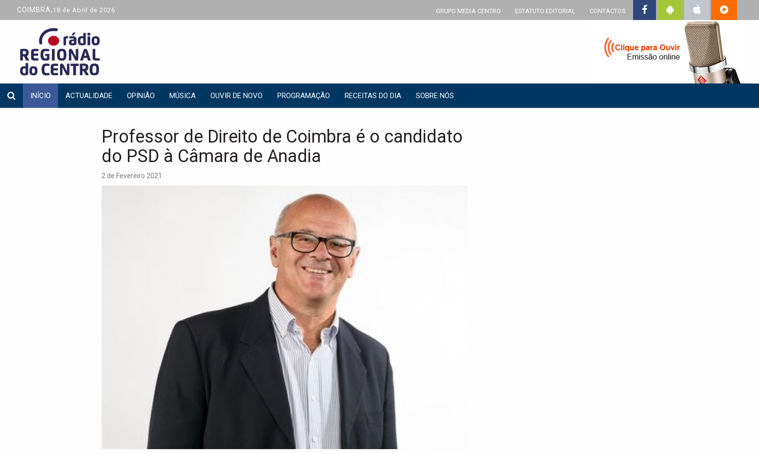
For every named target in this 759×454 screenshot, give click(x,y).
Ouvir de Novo (236, 95)
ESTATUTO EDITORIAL (545, 11)
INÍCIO (40, 95)
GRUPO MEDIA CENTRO (468, 11)
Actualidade (88, 95)
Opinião (141, 95)
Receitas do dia (373, 95)
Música (182, 95)
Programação (303, 95)
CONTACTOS (607, 11)
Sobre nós (435, 95)
